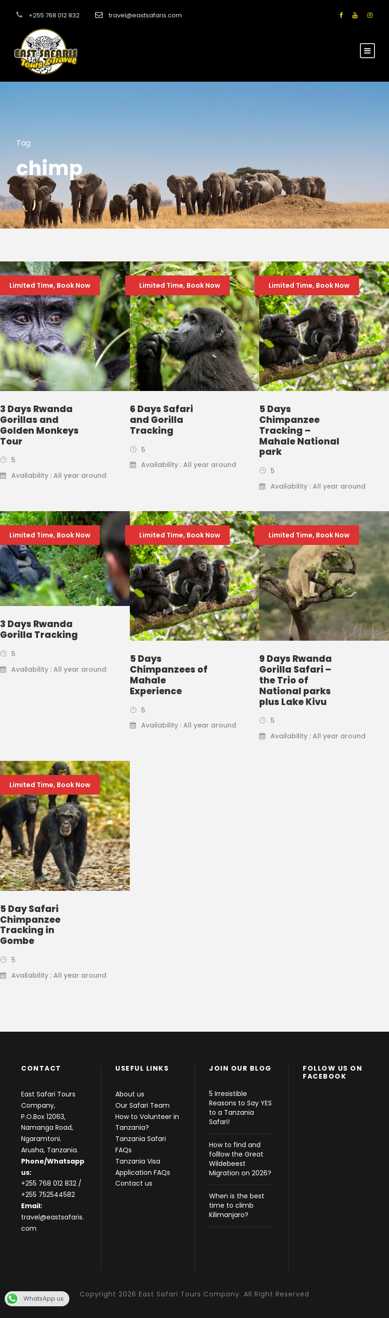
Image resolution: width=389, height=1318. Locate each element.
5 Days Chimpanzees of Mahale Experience (169, 674)
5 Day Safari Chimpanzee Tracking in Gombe (30, 925)
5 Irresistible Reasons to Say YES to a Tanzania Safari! (240, 1107)
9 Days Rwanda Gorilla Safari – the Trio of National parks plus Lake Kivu (295, 680)
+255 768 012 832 (48, 1183)
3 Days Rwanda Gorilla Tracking (39, 629)
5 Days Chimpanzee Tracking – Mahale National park (299, 430)
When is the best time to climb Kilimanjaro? (236, 1205)
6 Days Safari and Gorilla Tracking (161, 420)
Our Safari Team (142, 1105)
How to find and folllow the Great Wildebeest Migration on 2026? (240, 1159)
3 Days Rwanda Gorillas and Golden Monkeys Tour (39, 425)
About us (129, 1094)
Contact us (133, 1183)
